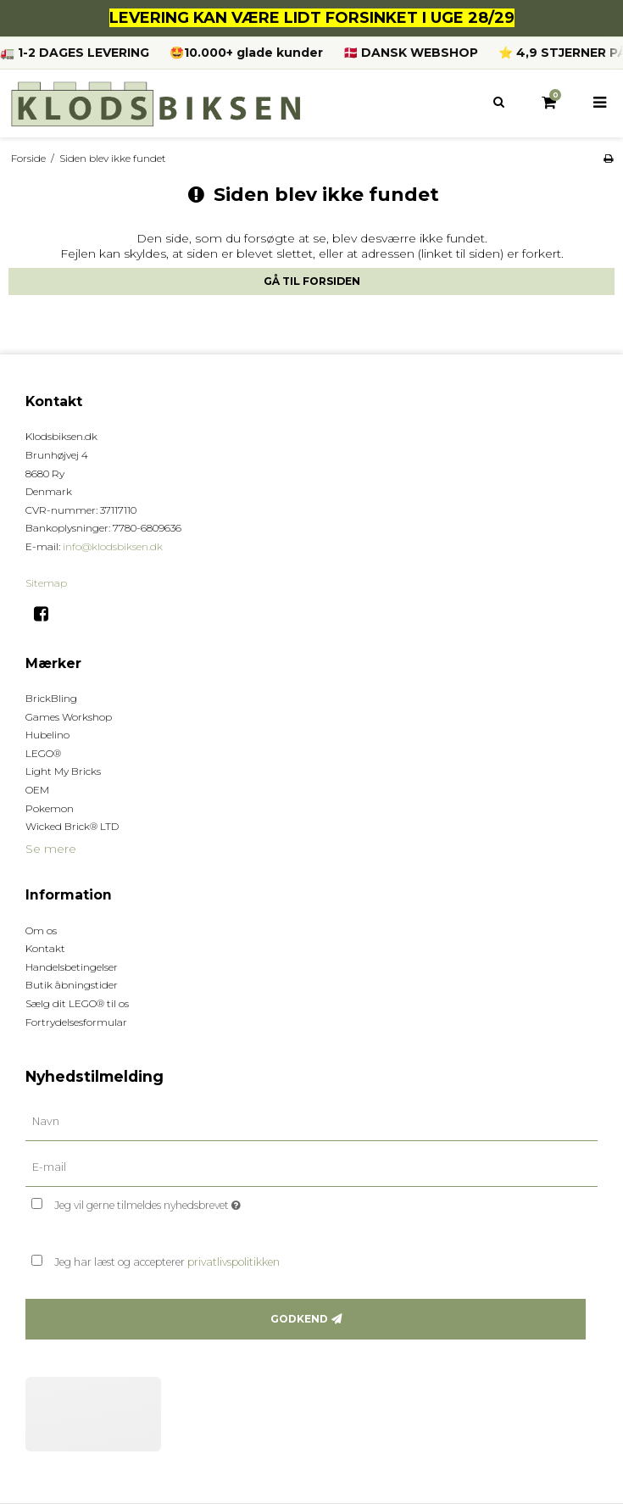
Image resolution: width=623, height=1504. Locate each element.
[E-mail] (311, 1166)
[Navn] (311, 1120)
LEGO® (43, 753)
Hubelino (47, 734)
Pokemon (49, 808)
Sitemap (46, 583)
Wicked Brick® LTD (72, 826)
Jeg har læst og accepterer (167, 1262)
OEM (37, 789)
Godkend (299, 1318)
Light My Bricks (63, 771)
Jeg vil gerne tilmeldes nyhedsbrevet (189, 1202)
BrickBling (51, 698)
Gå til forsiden (312, 281)
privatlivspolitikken (233, 1262)
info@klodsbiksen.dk (113, 546)
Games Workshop (68, 716)
